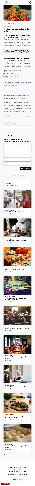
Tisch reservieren (5, 483)
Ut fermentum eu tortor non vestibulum (16, 240)
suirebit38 (8, 185)
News (6, 239)
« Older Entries (7, 454)
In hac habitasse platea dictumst (14, 212)
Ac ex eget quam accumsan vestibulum (16, 387)
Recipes (6, 296)
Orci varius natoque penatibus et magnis (17, 328)
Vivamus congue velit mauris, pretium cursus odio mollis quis (16, 298)
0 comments (13, 23)
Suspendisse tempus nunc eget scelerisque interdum (17, 357)
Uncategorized (8, 182)
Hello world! (8, 183)
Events (6, 210)
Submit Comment (25, 168)
